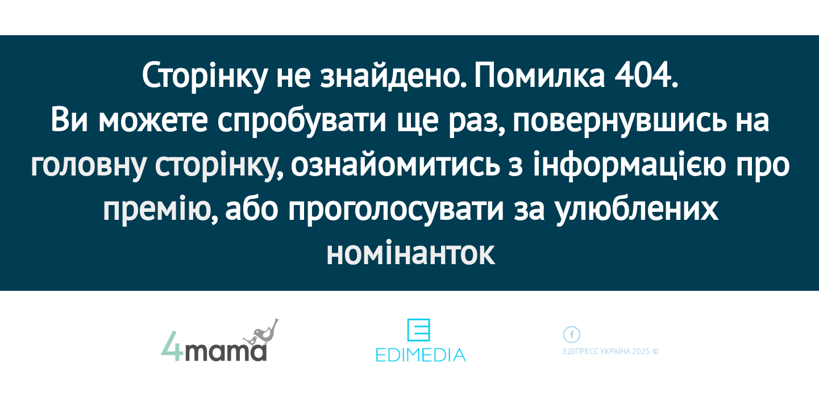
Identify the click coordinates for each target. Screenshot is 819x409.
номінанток (409, 251)
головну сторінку (153, 163)
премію (156, 207)
